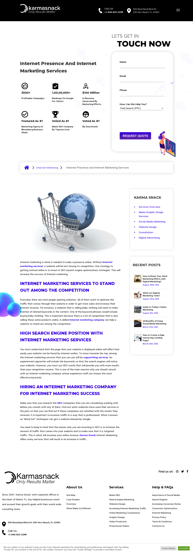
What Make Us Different (78, 508)
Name (142, 64)
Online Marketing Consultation (124, 512)
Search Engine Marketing (121, 499)
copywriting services (95, 357)
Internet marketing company (87, 319)
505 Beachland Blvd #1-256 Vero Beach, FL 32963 (34, 522)
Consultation (146, 232)
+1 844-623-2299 (113, 12)
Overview (71, 504)
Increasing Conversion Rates (166, 504)
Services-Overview (149, 206)
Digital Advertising (149, 237)
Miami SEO (114, 495)
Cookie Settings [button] (168, 548)
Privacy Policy (159, 517)
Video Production (118, 521)
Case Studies (73, 499)
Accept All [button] (184, 548)
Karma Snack (88, 435)
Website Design (148, 226)
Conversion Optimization (164, 508)
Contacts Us (158, 526)
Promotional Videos (119, 526)
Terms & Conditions (162, 521)
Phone (142, 92)
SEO (59, 402)
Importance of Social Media (166, 495)
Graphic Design (117, 517)
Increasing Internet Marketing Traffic (127, 508)
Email (142, 78)
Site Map (70, 495)
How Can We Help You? (141, 106)
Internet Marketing (47, 167)
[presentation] (140, 125)
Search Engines (159, 499)
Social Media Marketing (152, 221)
